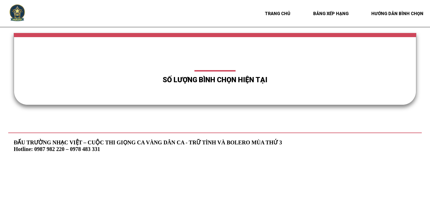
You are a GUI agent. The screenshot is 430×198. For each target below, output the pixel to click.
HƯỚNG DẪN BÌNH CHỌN (398, 13)
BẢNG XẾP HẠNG (331, 13)
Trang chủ (278, 13)
